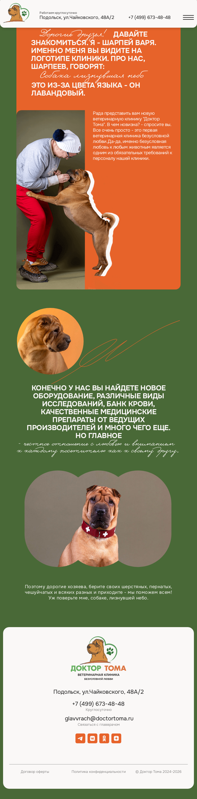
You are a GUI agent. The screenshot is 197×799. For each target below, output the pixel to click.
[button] (188, 17)
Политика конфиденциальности (99, 771)
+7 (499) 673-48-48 (149, 17)
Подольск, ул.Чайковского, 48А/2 (77, 17)
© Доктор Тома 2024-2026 (158, 771)
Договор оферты (35, 771)
